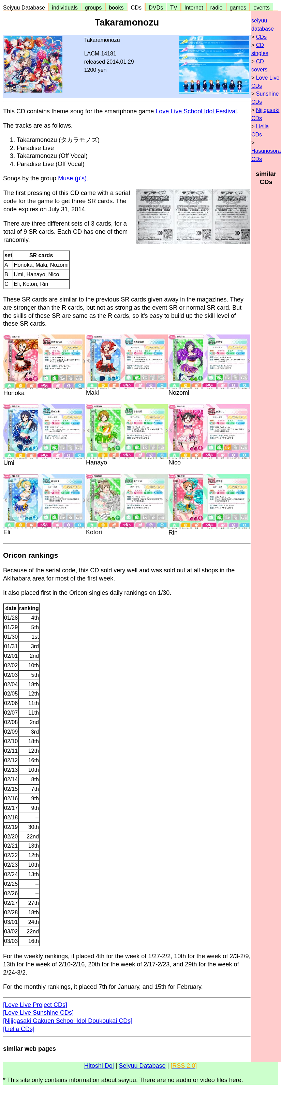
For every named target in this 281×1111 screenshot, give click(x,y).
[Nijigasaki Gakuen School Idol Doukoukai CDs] (67, 1020)
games (238, 7)
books (116, 7)
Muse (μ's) (72, 178)
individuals (65, 7)
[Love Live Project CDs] (35, 1004)
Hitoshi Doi (99, 1065)
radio (216, 7)
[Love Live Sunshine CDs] (38, 1012)
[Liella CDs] (18, 1029)
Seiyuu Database (25, 7)
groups (93, 7)
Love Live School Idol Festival (196, 111)
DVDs (156, 7)
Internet (193, 7)
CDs (136, 7)
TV (173, 7)
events (261, 7)
